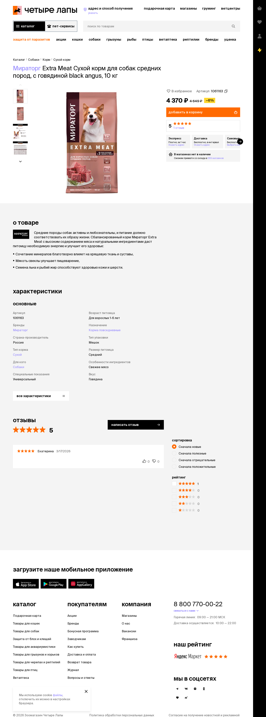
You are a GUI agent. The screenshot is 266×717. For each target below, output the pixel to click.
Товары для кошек (26, 623)
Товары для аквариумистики (34, 646)
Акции (72, 615)
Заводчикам (76, 639)
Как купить (75, 646)
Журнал (73, 670)
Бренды (73, 623)
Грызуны (113, 39)
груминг (209, 8)
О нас (126, 623)
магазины (188, 8)
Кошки (77, 39)
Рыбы (131, 39)
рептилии (191, 39)
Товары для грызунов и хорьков (36, 654)
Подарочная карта (27, 615)
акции (61, 39)
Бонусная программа (83, 631)
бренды (211, 39)
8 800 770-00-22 (198, 604)
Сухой (17, 354)
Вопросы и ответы (80, 677)
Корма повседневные (105, 330)
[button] (203, 126)
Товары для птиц (25, 670)
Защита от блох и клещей (32, 639)
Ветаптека (168, 39)
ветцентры (230, 8)
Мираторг (27, 68)
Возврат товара (79, 662)
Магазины (129, 615)
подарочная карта (159, 8)
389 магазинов (216, 158)
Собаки (94, 39)
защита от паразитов (31, 39)
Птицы (147, 39)
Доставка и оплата (81, 654)
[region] (126, 40)
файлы (57, 695)
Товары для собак (26, 631)
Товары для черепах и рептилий (36, 662)
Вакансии (129, 631)
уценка (230, 39)
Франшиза (129, 639)
